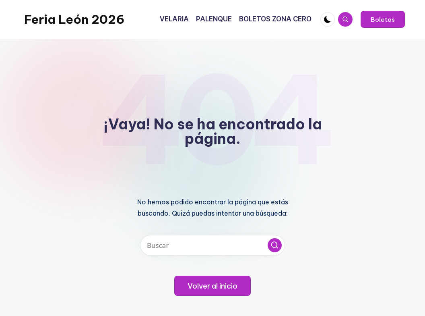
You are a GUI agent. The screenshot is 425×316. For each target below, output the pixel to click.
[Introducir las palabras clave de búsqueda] (212, 245)
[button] (383, 19)
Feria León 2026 (74, 19)
